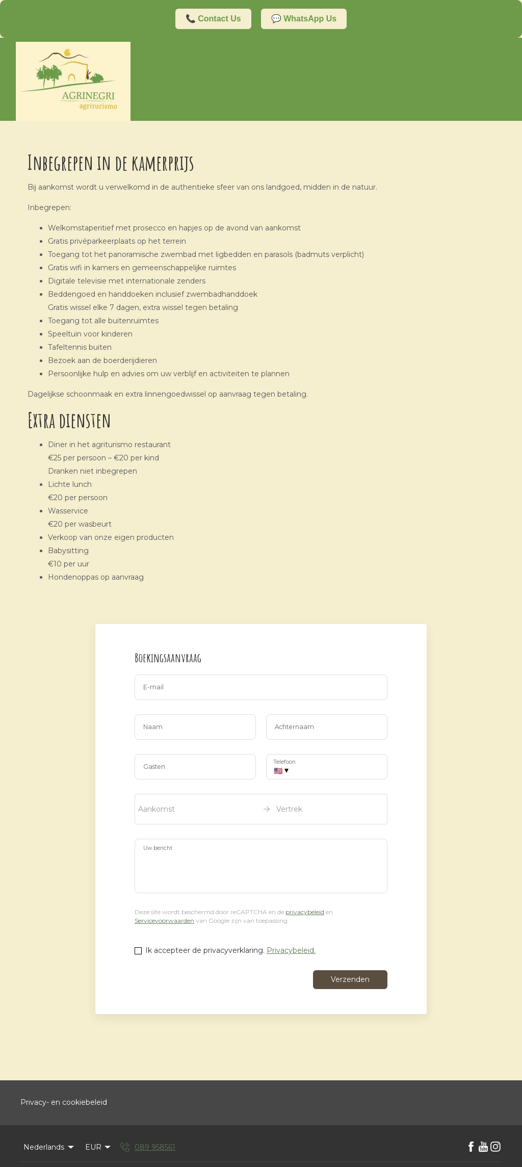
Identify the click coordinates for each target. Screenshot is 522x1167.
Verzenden (350, 979)
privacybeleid (304, 912)
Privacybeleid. (291, 950)
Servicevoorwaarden (164, 920)
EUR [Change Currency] (99, 1147)
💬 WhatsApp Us (303, 18)
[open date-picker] (261, 809)
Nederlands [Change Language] (49, 1147)
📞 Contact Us (213, 18)
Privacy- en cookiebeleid (63, 1102)
